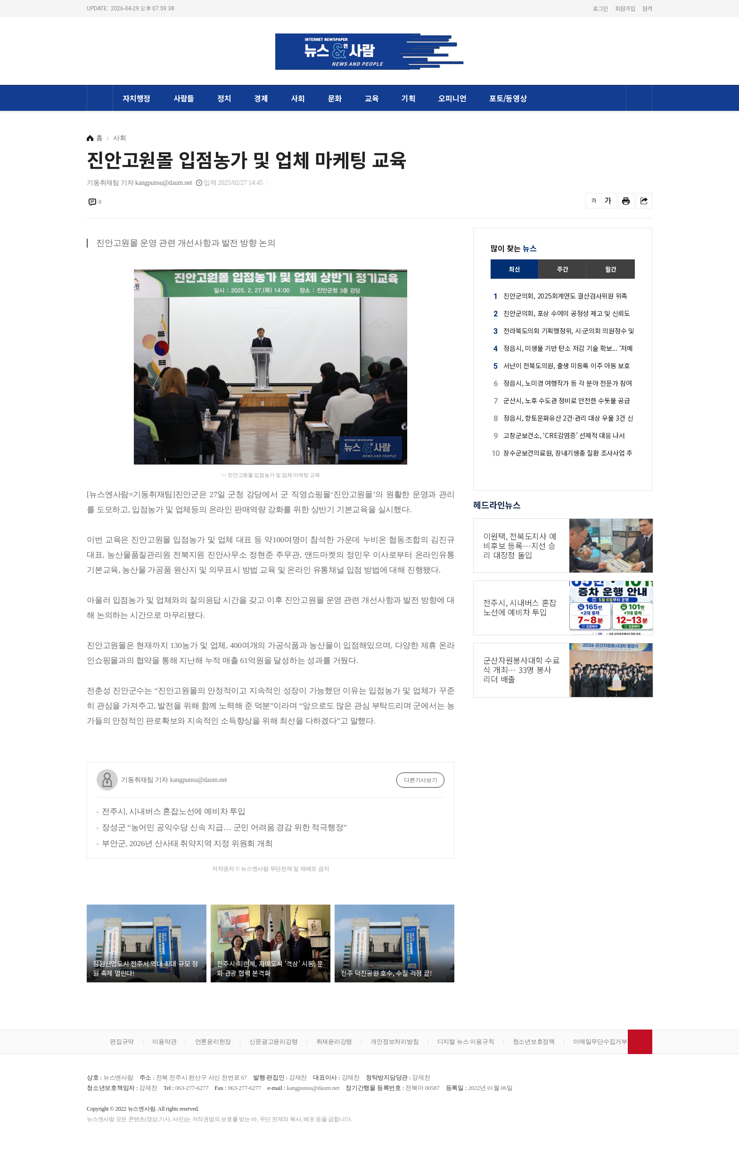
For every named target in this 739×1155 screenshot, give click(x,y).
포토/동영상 (508, 98)
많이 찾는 (514, 248)
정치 (224, 98)
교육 (372, 98)
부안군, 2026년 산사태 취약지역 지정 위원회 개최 (187, 843)
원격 (647, 8)
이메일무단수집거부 (600, 1041)
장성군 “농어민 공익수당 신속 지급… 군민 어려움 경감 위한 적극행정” (224, 827)
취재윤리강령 (334, 1041)
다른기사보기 (420, 780)
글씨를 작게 (593, 200)
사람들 (183, 98)
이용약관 (164, 1041)
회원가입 (625, 8)
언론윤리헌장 (213, 1041)
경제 (261, 98)
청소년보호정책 (534, 1041)
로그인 (600, 8)
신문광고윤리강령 (273, 1041)
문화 (335, 98)
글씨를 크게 (608, 200)
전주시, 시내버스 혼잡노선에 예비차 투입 (174, 811)
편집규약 (122, 1041)
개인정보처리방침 (394, 1041)
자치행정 (136, 98)
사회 (298, 98)
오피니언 (452, 98)
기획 (409, 98)
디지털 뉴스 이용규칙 (465, 1041)
